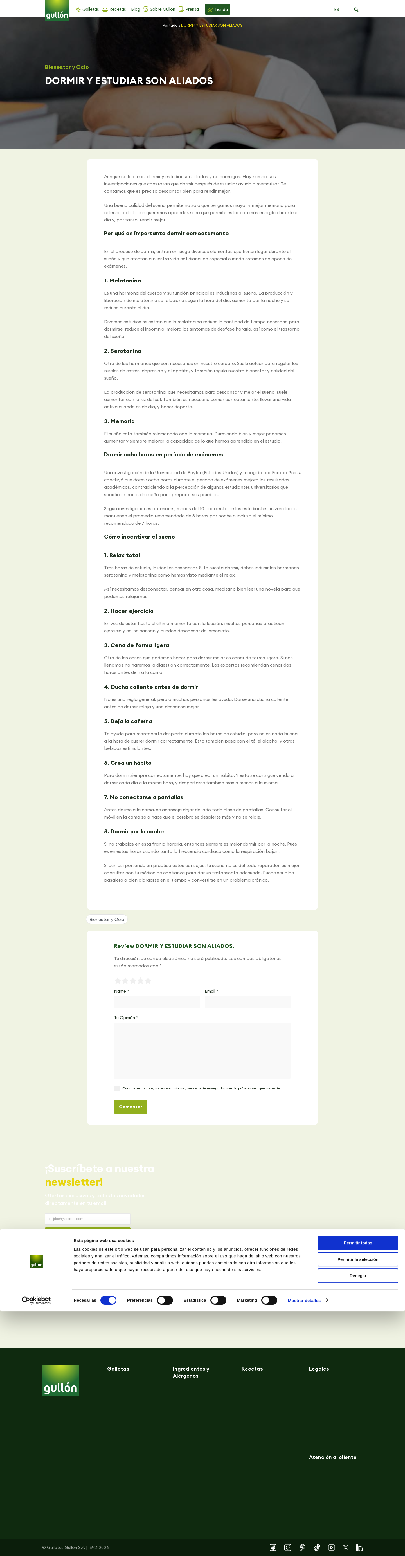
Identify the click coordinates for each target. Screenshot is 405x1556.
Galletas (90, 9)
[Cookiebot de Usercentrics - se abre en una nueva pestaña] (36, 1545)
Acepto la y (92, 1249)
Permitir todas (358, 1487)
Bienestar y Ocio (67, 67)
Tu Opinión (126, 1017)
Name (121, 991)
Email (211, 991)
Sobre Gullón (162, 9)
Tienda (221, 9)
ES (336, 9)
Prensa (192, 9)
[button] (356, 10)
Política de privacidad (90, 1245)
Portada (170, 25)
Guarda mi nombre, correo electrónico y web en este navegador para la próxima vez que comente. (201, 1088)
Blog (135, 9)
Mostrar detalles (304, 1544)
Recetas (117, 9)
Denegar (358, 1520)
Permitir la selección (358, 1503)
